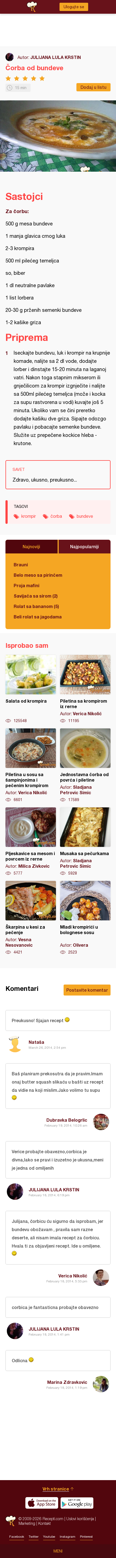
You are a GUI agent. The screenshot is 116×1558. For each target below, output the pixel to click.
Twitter (33, 1537)
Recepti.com (10, 1521)
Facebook (16, 1537)
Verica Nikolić (72, 1275)
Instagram (67, 1537)
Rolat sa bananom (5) (36, 606)
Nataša (36, 1042)
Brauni (21, 564)
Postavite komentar (87, 990)
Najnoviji (31, 546)
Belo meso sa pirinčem (38, 575)
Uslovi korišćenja (80, 1518)
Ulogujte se (74, 7)
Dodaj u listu (93, 87)
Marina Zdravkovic (67, 1382)
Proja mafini (26, 585)
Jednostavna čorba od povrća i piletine (85, 765)
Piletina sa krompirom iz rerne (85, 689)
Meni (58, 1551)
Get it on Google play (77, 1503)
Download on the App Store (41, 1503)
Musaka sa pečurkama (85, 841)
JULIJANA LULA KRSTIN (55, 57)
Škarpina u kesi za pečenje (30, 918)
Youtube (49, 1537)
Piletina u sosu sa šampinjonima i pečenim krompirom (30, 765)
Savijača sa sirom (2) (36, 595)
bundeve (85, 516)
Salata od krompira (30, 689)
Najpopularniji (84, 546)
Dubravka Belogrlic (66, 1119)
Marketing (27, 1523)
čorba (56, 516)
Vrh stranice (56, 1488)
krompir (28, 516)
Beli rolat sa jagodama (38, 616)
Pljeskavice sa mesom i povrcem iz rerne (30, 841)
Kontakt (44, 1523)
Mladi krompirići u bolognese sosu (85, 918)
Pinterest (86, 1537)
